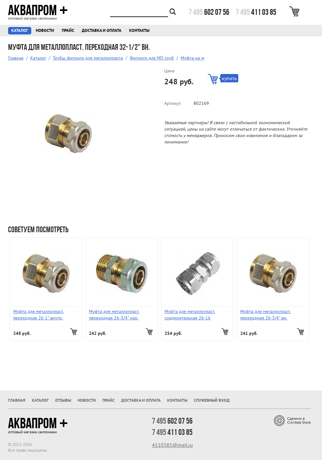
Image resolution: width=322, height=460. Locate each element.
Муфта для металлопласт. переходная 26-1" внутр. (38, 314)
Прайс (68, 30)
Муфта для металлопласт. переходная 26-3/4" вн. (265, 314)
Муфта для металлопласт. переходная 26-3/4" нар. (114, 314)
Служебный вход (212, 400)
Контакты (139, 30)
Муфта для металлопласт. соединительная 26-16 (190, 314)
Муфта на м (192, 58)
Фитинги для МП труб (152, 58)
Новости (45, 30)
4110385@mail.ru (172, 445)
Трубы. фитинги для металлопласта (88, 58)
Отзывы (63, 400)
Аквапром (38, 10)
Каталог (19, 30)
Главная (16, 58)
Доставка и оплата (101, 30)
